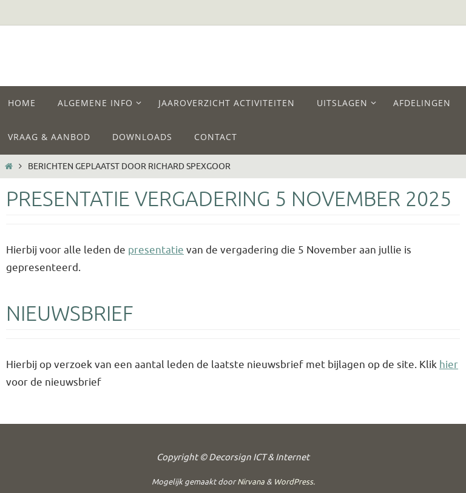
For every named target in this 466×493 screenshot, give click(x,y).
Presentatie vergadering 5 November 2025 (228, 199)
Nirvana (251, 482)
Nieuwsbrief (69, 314)
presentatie (156, 250)
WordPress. (294, 482)
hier (448, 364)
